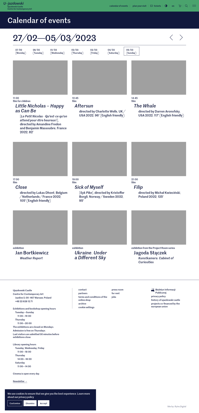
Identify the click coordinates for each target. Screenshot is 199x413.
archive (82, 304)
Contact (82, 290)
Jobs (114, 297)
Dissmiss (30, 403)
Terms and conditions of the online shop (92, 299)
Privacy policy (158, 296)
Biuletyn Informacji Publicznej (163, 291)
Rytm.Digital (180, 406)
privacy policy (26, 397)
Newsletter (20, 381)
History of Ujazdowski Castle (165, 300)
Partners (82, 293)
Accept (43, 403)
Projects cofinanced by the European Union (165, 305)
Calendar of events (118, 5)
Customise (15, 403)
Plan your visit (139, 5)
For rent (116, 293)
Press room (117, 290)
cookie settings (86, 307)
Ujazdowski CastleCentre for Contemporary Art (19, 7)
